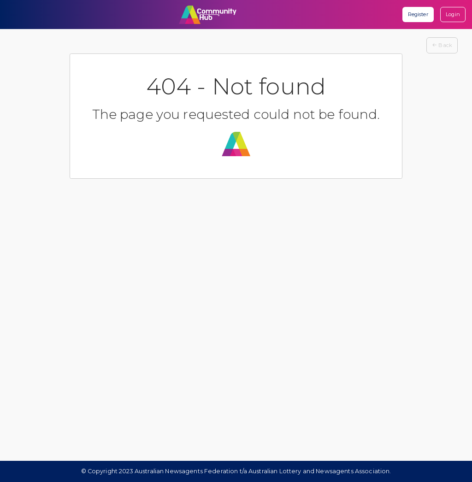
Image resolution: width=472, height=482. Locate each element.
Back (442, 45)
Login (453, 14)
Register (418, 14)
